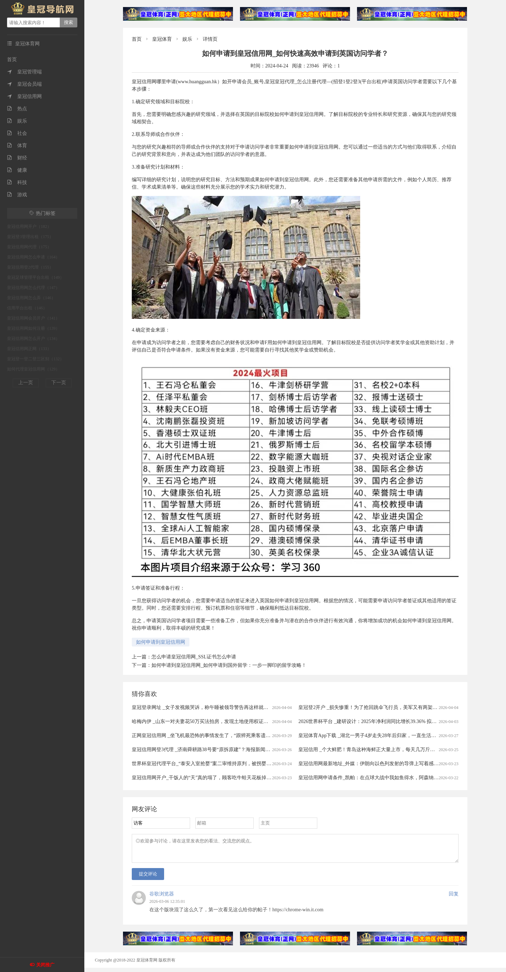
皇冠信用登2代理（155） (30, 267)
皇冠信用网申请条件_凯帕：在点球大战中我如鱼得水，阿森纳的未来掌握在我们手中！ (393, 777)
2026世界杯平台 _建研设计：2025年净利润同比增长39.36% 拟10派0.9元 (375, 721)
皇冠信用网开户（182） (29, 226)
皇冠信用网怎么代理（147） (33, 287)
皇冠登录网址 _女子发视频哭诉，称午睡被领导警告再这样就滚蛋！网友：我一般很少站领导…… (237, 707)
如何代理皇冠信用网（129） (33, 369)
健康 (17, 170)
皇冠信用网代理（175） (29, 246)
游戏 (17, 194)
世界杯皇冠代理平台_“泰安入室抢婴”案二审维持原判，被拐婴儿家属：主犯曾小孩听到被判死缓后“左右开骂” (250, 763)
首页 (12, 59)
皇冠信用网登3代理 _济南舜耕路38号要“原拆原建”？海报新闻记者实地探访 (213, 749)
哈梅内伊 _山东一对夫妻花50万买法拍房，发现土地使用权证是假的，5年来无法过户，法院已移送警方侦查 (248, 721)
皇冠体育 (162, 39)
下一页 (58, 382)
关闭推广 (45, 964)
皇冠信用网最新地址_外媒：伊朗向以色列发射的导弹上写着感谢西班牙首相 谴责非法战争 (396, 763)
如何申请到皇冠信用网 (160, 642)
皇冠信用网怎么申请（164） (33, 257)
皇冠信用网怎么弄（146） (31, 297)
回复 (454, 898)
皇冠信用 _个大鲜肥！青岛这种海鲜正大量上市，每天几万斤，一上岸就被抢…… (386, 749)
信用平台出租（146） (27, 308)
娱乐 (17, 121)
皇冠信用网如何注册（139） (33, 328)
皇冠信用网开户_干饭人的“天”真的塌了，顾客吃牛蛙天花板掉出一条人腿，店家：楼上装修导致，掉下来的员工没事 (258, 777)
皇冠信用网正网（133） (29, 348)
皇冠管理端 (24, 71)
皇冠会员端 (24, 84)
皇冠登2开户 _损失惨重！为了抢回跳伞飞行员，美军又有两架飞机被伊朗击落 (382, 707)
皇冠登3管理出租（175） (30, 236)
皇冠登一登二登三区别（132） (35, 358)
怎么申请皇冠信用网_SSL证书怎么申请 (193, 656)
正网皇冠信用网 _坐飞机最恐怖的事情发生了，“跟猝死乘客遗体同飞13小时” (214, 735)
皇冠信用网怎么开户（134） (33, 338)
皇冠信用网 (24, 96)
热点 (17, 108)
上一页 (25, 382)
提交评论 (148, 878)
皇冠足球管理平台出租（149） (35, 277)
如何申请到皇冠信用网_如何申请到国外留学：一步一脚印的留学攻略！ (228, 665)
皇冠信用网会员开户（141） (33, 318)
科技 (17, 182)
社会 (17, 133)
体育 (17, 145)
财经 (17, 157)
